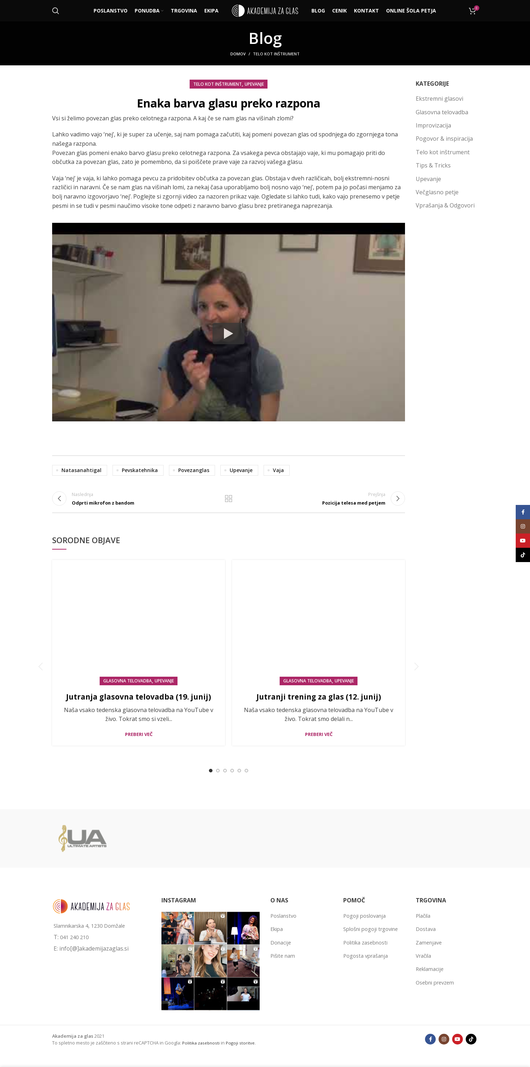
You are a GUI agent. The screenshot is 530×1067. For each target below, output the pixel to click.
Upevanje (254, 84)
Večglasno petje (437, 192)
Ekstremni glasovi (439, 98)
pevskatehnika (140, 470)
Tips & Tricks (433, 165)
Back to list (228, 502)
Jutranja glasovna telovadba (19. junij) (139, 710)
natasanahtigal (81, 470)
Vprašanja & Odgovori (445, 205)
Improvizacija (433, 125)
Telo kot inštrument (276, 53)
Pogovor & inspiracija (444, 138)
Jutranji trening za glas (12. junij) (318, 704)
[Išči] (56, 11)
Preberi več (138, 754)
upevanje (241, 470)
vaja (278, 470)
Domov (238, 53)
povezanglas (193, 470)
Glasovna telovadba (127, 689)
